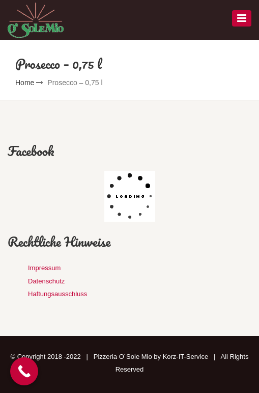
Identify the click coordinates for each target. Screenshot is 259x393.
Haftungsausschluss (57, 294)
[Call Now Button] (24, 371)
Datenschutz (46, 281)
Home (24, 82)
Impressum (44, 268)
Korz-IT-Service (186, 356)
